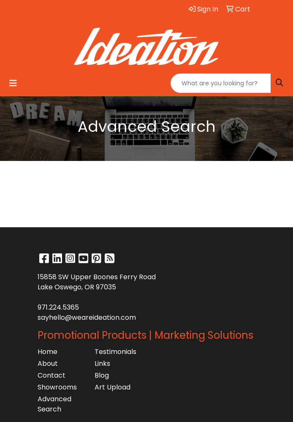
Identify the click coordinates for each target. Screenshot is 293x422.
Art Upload (112, 387)
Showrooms (57, 387)
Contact (51, 375)
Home (47, 352)
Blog (102, 375)
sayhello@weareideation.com (87, 317)
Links (102, 363)
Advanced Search (54, 404)
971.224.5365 (58, 307)
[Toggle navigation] (13, 83)
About (48, 363)
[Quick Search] (221, 83)
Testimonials (115, 352)
